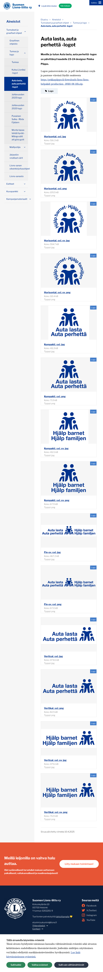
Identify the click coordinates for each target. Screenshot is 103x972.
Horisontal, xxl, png (55, 188)
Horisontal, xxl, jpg (55, 136)
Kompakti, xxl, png (55, 396)
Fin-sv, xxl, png (52, 604)
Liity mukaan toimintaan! (79, 864)
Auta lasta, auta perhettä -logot (19, 83)
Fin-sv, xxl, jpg (52, 552)
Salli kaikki (16, 965)
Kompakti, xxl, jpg (54, 344)
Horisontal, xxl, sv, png (57, 292)
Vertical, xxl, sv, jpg (55, 760)
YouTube (88, 919)
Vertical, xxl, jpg (53, 656)
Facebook (89, 905)
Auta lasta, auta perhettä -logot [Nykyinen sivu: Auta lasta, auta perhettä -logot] (56, 26)
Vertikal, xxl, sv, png (55, 812)
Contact (36, 929)
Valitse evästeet (40, 965)
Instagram (89, 915)
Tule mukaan (65, 6)
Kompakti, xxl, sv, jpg (56, 448)
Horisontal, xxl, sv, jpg (57, 240)
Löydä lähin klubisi (47, 6)
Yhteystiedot (38, 925)
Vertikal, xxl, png (54, 708)
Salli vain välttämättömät (71, 965)
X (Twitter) (89, 910)
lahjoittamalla (62, 916)
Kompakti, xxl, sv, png (56, 500)
